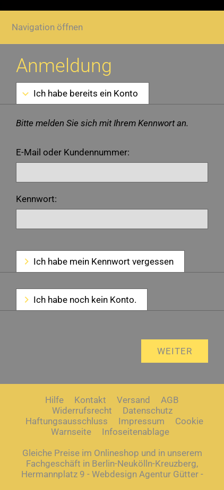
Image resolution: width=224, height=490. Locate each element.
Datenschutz (148, 410)
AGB (170, 400)
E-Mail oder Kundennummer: (73, 152)
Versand (133, 400)
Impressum (141, 421)
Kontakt (90, 400)
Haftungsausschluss (66, 421)
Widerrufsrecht (82, 410)
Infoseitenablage (135, 431)
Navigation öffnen (47, 27)
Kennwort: (36, 199)
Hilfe (54, 400)
